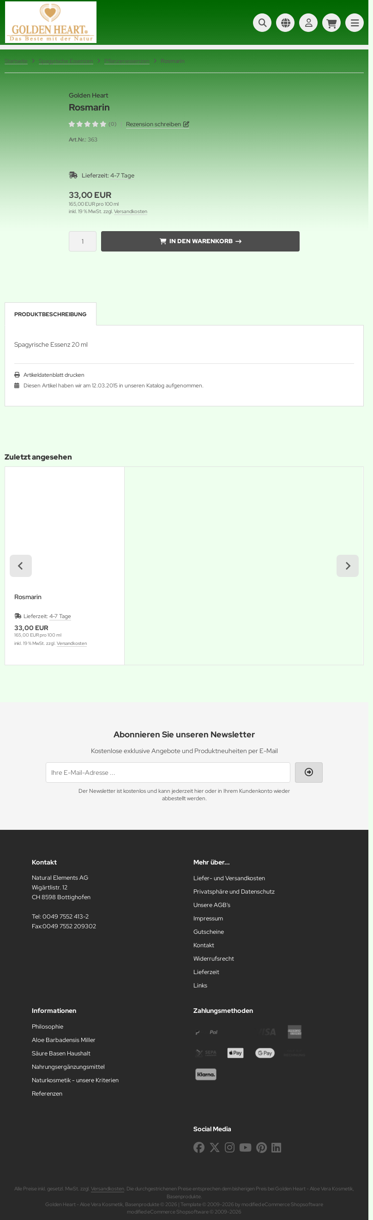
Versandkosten (130, 211)
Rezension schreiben (153, 124)
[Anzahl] (82, 241)
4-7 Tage (122, 175)
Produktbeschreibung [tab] (50, 314)
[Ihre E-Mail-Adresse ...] (168, 772)
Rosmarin (28, 597)
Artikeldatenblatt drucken (54, 375)
